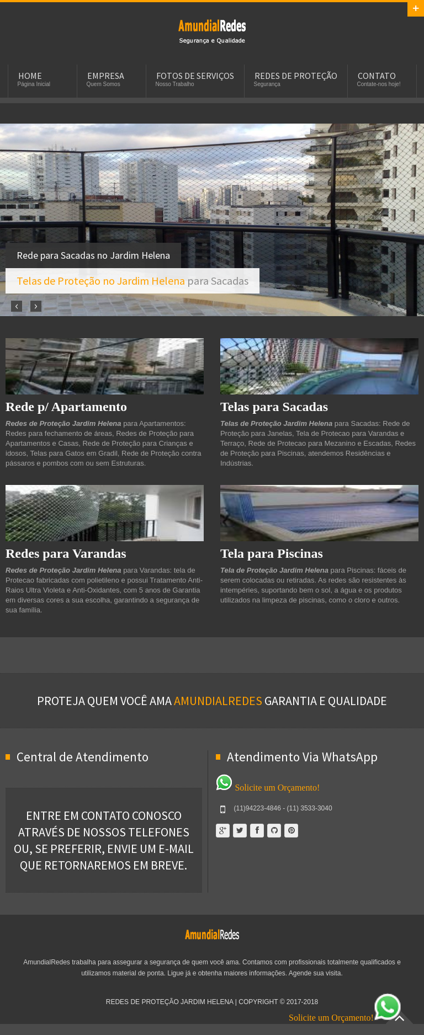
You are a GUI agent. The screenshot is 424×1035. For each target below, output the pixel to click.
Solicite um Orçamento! (268, 787)
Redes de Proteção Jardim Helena (212, 30)
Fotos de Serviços (195, 75)
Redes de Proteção (296, 75)
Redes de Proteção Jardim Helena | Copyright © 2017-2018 (212, 1002)
